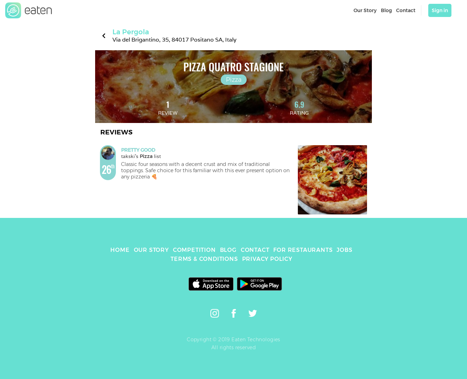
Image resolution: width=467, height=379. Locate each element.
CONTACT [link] (255, 250)
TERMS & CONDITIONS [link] (204, 259)
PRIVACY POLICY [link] (267, 259)
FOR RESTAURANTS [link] (302, 250)
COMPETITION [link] (194, 250)
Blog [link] (386, 10)
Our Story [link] (365, 10)
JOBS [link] (344, 250)
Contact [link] (405, 10)
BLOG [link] (228, 250)
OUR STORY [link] (151, 250)
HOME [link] (119, 250)
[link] (28, 10)
